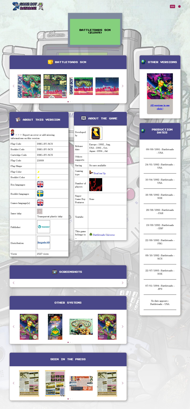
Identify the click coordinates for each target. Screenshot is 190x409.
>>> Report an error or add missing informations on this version (33, 136)
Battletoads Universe (102, 234)
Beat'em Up (99, 173)
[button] (122, 86)
